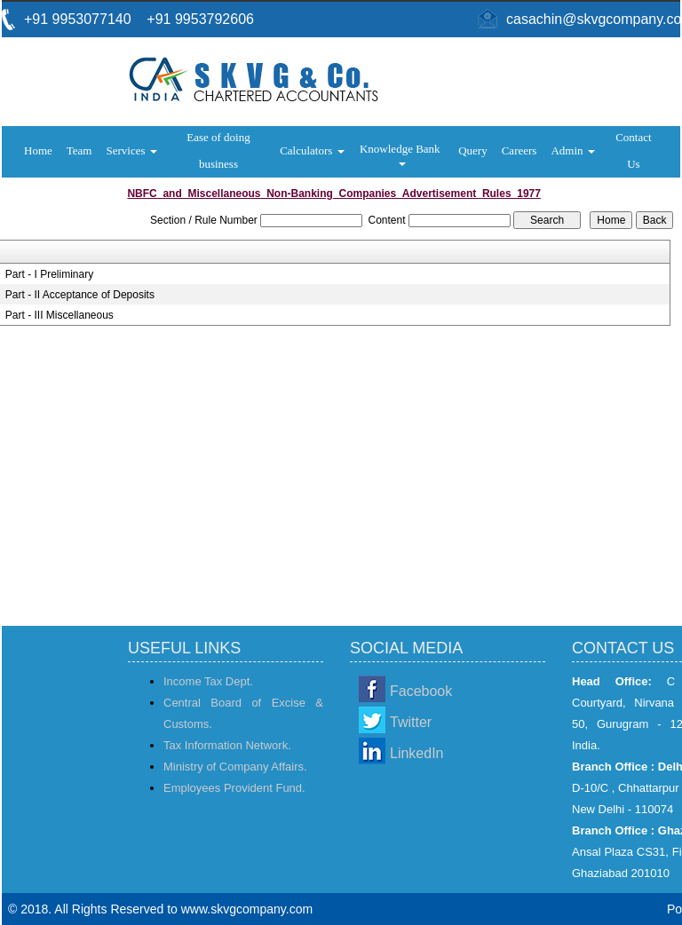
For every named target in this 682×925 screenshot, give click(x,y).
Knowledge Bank (401, 154)
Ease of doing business (218, 150)
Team (79, 150)
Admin (572, 150)
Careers (519, 150)
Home (38, 150)
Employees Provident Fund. (234, 788)
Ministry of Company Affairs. (235, 766)
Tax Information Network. (227, 745)
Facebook (421, 691)
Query (473, 150)
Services (131, 150)
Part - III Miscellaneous (59, 315)
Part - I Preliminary (49, 274)
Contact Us (633, 150)
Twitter (411, 722)
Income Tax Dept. (208, 681)
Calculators (312, 150)
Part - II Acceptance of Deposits (80, 295)
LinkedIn (417, 753)
